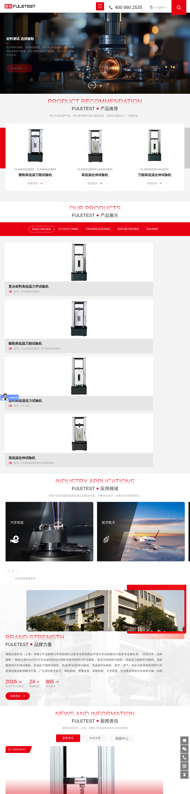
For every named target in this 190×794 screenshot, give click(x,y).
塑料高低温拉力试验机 (115, 312)
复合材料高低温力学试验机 (26, 312)
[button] (92, 88)
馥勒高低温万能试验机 (35, 190)
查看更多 (21, 71)
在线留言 (185, 740)
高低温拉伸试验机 (95, 190)
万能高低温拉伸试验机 (155, 190)
